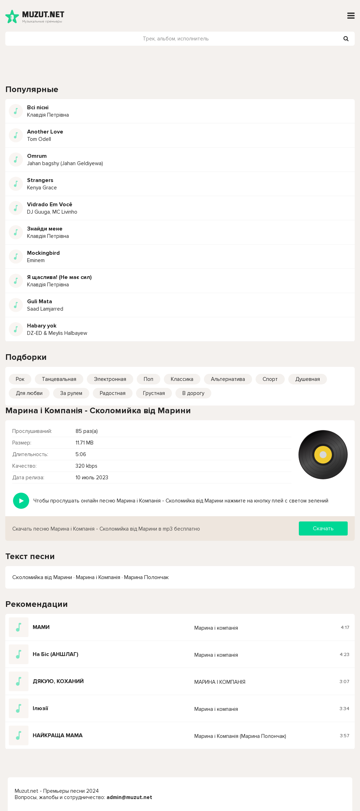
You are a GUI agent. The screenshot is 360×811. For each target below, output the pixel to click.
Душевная (307, 379)
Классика (182, 379)
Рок (20, 379)
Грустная (154, 393)
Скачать (323, 528)
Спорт (270, 379)
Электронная (110, 379)
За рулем (71, 393)
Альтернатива (228, 379)
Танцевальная (59, 379)
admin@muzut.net (129, 797)
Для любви (29, 393)
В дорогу (193, 393)
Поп (148, 379)
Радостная (113, 393)
